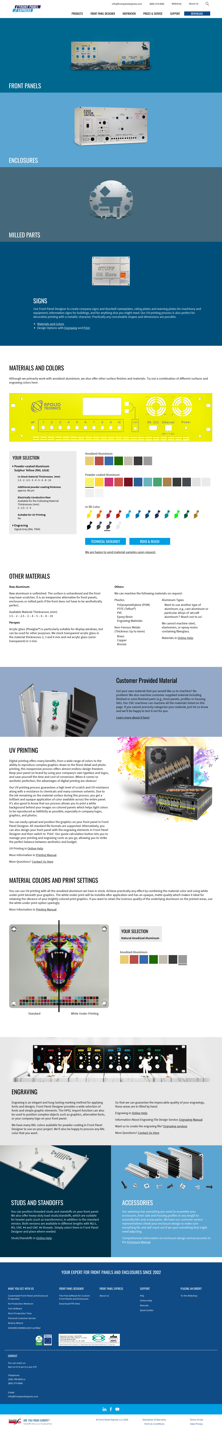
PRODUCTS (77, 13)
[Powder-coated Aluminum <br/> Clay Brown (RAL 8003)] (167, 482)
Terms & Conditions (154, 1423)
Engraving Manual (191, 1120)
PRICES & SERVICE (153, 13)
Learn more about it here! (133, 717)
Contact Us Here (42, 862)
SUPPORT (175, 13)
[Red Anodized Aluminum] (99, 461)
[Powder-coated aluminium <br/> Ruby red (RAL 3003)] (128, 482)
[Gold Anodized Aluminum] (89, 461)
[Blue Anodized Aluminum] (109, 461)
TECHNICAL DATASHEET (105, 541)
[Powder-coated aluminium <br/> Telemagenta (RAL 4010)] (109, 482)
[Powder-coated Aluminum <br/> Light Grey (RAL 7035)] (206, 482)
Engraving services (175, 1126)
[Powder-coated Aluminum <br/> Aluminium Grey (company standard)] (196, 482)
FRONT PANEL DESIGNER (103, 13)
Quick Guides (146, 1310)
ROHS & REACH (149, 541)
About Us (193, 3)
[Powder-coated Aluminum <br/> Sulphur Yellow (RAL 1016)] (89, 482)
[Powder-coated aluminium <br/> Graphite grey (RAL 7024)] (186, 482)
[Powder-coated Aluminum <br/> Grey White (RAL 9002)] (89, 493)
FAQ (142, 1295)
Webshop (176, 3)
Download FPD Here (69, 1303)
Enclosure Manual (139, 1242)
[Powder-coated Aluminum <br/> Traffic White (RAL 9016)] (99, 493)
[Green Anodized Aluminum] (118, 461)
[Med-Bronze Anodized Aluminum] (128, 461)
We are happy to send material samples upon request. (120, 552)
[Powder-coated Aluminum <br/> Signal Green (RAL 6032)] (157, 482)
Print (87, 328)
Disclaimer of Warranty (154, 1419)
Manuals (144, 1305)
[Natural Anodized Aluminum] (147, 461)
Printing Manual (46, 855)
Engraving (70, 328)
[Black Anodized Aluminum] (138, 461)
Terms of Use (196, 1419)
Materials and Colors (50, 324)
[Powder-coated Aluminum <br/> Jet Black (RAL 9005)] (177, 482)
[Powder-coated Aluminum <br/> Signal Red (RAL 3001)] (118, 482)
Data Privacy (196, 1423)
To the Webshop (189, 1295)
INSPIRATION (129, 13)
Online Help (185, 638)
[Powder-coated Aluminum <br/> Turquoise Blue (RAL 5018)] (147, 482)
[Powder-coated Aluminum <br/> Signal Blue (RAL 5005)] (138, 482)
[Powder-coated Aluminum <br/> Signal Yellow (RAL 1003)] (99, 482)
